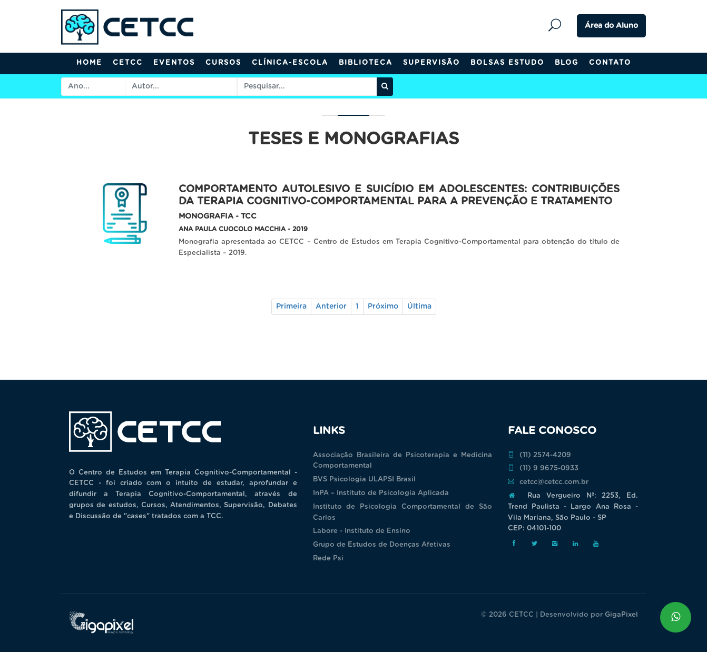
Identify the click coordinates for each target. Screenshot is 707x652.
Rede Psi (328, 558)
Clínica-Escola (290, 63)
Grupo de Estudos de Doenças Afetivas (381, 544)
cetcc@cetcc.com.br (548, 482)
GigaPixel (621, 614)
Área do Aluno (611, 25)
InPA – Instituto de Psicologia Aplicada (381, 493)
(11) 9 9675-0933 (543, 468)
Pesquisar (557, 25)
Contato (610, 63)
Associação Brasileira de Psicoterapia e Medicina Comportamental (402, 461)
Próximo (383, 306)
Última (419, 306)
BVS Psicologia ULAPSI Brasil (364, 479)
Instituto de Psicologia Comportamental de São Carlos (402, 512)
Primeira (291, 306)
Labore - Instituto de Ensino (361, 531)
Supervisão (431, 63)
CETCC (128, 63)
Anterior (331, 306)
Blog (566, 63)
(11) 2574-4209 (539, 455)
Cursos (223, 63)
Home (89, 63)
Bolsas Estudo (507, 63)
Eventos (174, 63)
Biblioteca (365, 63)
